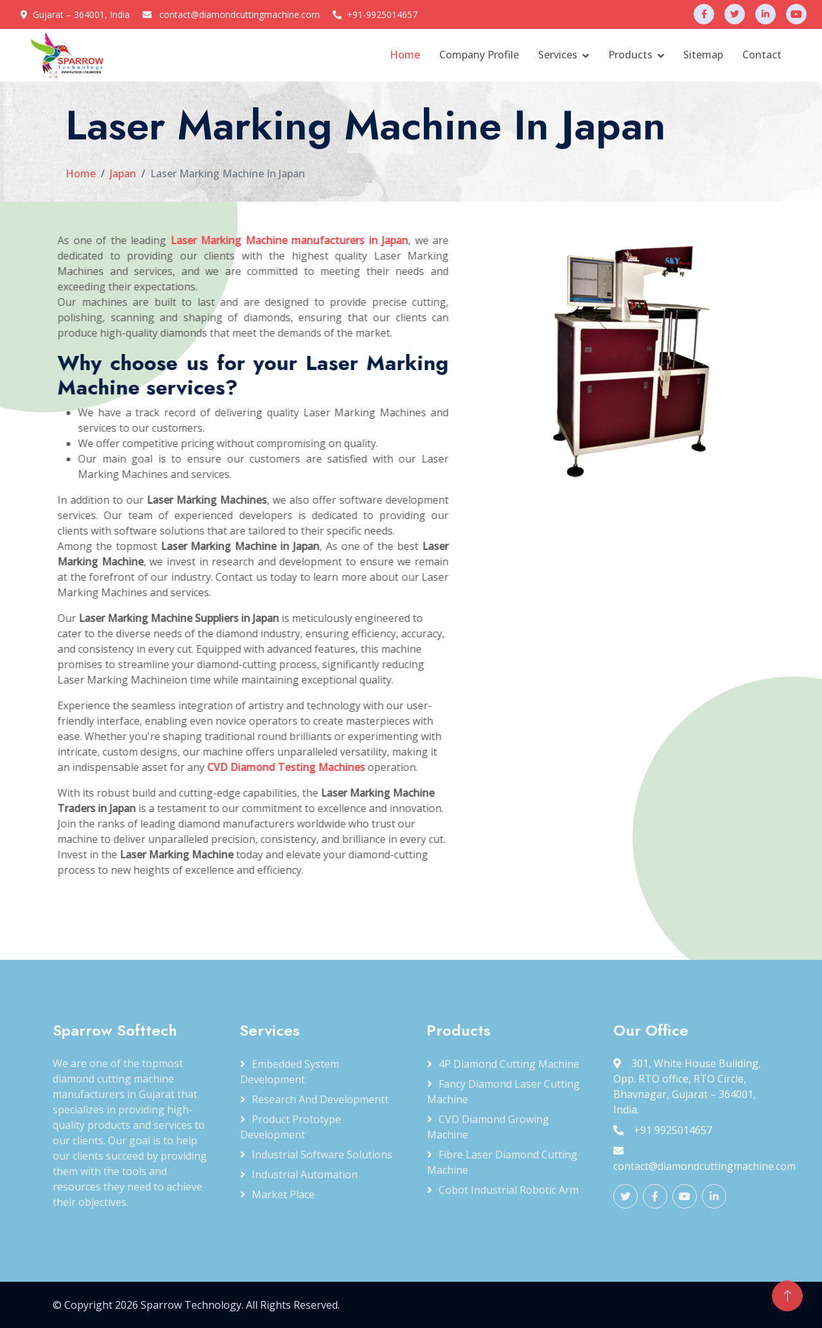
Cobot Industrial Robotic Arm (509, 1190)
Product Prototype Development (290, 1127)
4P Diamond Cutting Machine (509, 1064)
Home (405, 55)
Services (557, 55)
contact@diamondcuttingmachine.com (239, 14)
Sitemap (703, 55)
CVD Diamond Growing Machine (488, 1127)
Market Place (283, 1194)
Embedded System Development (289, 1071)
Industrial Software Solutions (322, 1154)
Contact (762, 55)
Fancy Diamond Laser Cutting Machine (503, 1091)
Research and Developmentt (320, 1099)
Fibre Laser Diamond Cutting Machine (502, 1162)
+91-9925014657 (382, 14)
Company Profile (479, 55)
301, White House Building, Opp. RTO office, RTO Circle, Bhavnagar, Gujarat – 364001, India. (687, 1086)
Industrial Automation (305, 1174)
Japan (123, 173)
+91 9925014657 (662, 1130)
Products (630, 55)
